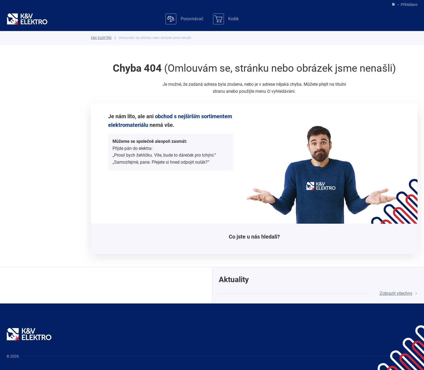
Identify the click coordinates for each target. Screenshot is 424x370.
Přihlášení (408, 4)
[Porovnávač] (184, 19)
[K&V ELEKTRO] (27, 19)
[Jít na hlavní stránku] (393, 4)
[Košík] (226, 19)
